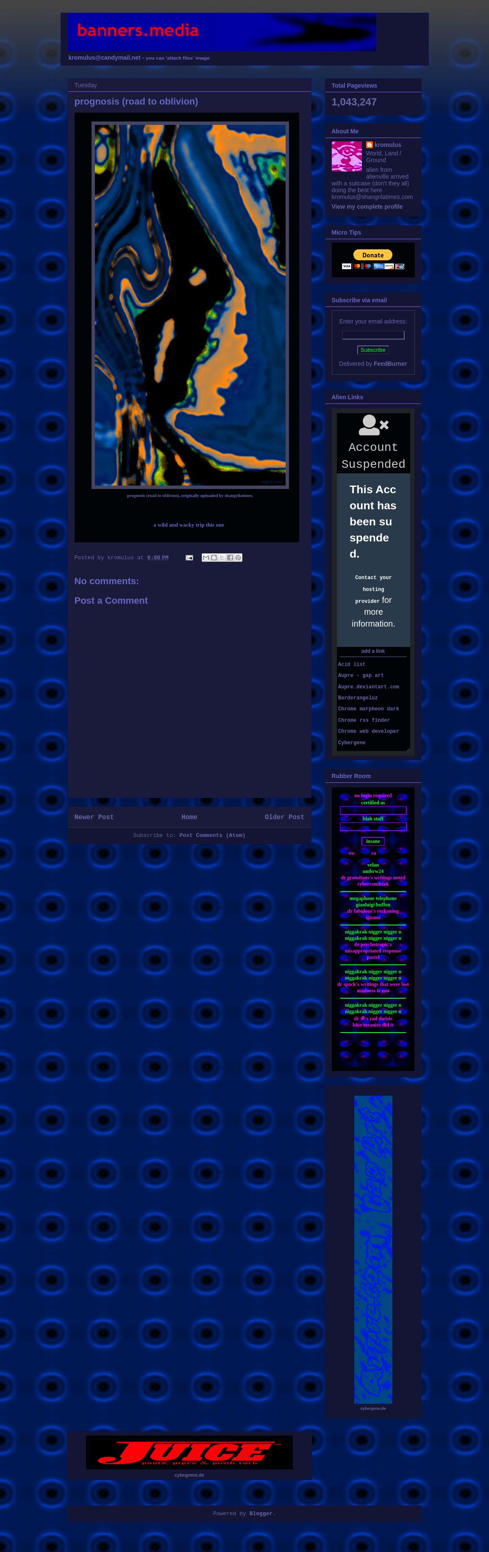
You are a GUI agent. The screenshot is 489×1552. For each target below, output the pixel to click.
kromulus (388, 144)
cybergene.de (373, 1408)
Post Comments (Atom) (213, 835)
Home (189, 817)
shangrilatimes (238, 495)
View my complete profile (367, 206)
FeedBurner (390, 363)
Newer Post (94, 817)
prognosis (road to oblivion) (153, 495)
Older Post (285, 817)
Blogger (261, 1514)
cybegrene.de (189, 1474)
